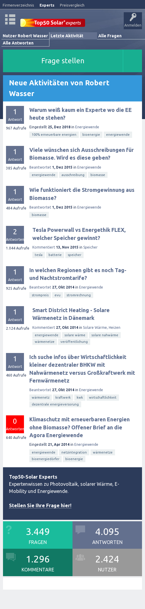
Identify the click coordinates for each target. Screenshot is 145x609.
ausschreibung (72, 175)
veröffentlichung (74, 341)
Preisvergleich (72, 5)
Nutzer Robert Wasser (25, 35)
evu (58, 295)
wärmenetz (40, 397)
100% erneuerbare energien (54, 134)
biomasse (97, 175)
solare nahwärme (104, 335)
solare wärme (74, 335)
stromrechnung (79, 295)
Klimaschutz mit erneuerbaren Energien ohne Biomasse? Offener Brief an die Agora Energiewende (79, 427)
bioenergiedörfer (45, 459)
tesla (39, 255)
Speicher (90, 247)
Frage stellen (62, 61)
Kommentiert (43, 247)
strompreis (40, 295)
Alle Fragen (110, 35)
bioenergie (91, 134)
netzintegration (74, 452)
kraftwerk (63, 397)
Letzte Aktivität (67, 35)
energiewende (118, 134)
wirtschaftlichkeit (103, 397)
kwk (80, 397)
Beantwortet (40, 167)
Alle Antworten (18, 43)
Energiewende (87, 127)
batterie (55, 255)
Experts (47, 5)
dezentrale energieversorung (55, 404)
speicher (74, 255)
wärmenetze (45, 341)
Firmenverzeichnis (18, 5)
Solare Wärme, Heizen (101, 327)
